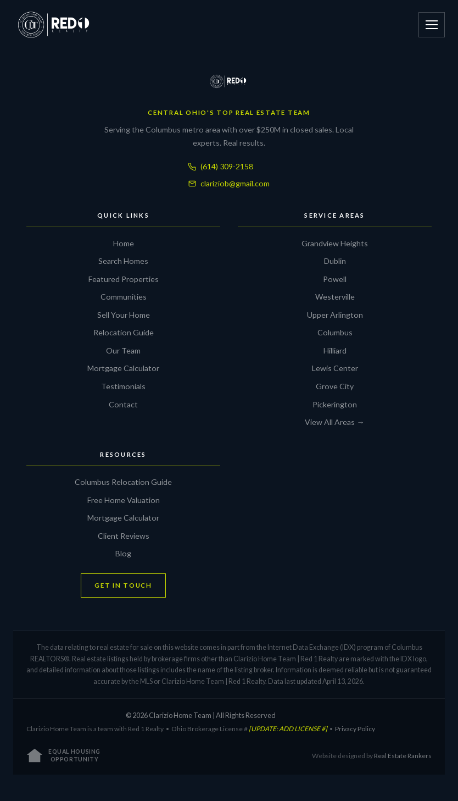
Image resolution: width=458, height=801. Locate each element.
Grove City (335, 386)
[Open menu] (431, 24)
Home (123, 243)
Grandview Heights (334, 243)
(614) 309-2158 (220, 166)
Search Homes (123, 261)
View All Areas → (334, 422)
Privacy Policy (355, 729)
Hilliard (335, 350)
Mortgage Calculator (123, 368)
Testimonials (123, 386)
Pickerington (334, 404)
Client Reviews (123, 535)
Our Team (123, 350)
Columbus (335, 332)
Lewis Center (335, 368)
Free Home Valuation (123, 500)
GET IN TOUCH (123, 585)
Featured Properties (123, 279)
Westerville (335, 296)
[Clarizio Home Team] (229, 81)
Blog (123, 553)
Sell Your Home (123, 314)
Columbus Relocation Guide (123, 482)
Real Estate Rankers (403, 756)
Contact (123, 404)
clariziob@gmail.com (229, 183)
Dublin (335, 261)
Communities (123, 296)
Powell (335, 279)
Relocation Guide (123, 332)
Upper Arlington (335, 314)
